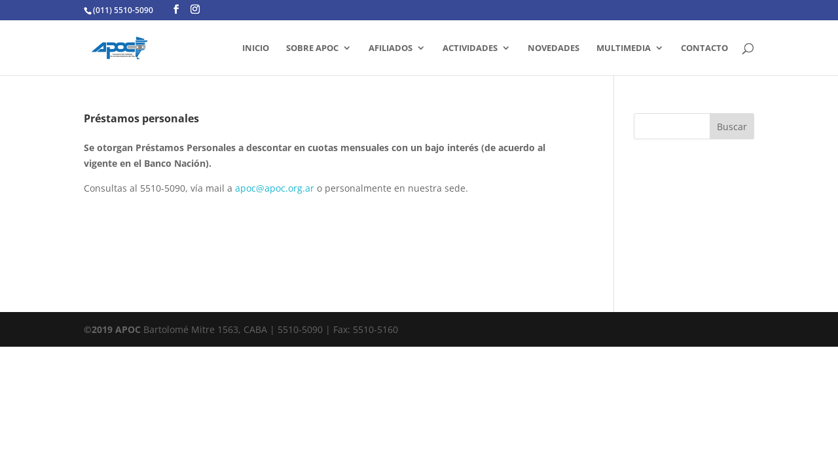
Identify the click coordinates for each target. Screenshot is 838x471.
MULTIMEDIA (623, 48)
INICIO (255, 48)
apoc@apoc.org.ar (274, 188)
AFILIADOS (390, 48)
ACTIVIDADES (470, 48)
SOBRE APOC (312, 48)
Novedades (553, 48)
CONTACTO (704, 48)
